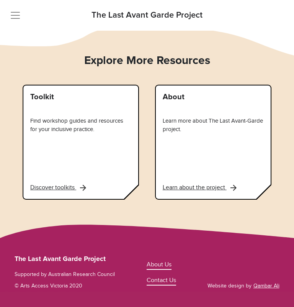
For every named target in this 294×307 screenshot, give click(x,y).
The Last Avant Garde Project (147, 15)
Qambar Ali (266, 286)
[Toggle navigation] (15, 15)
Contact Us (161, 280)
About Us (159, 264)
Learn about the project (200, 187)
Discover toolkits (58, 187)
